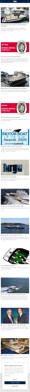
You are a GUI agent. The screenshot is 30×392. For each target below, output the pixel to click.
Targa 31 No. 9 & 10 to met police (11, 235)
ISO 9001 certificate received (10, 117)
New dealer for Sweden (8, 177)
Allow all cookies (15, 382)
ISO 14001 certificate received (10, 56)
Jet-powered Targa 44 (8, 265)
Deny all (15, 379)
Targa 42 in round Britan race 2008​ (12, 206)
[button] (1, 1)
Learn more (7, 375)
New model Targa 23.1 (8, 355)
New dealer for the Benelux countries (14, 88)
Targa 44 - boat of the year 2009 (11, 146)
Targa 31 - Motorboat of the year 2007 (13, 325)
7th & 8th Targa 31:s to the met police (13, 294)
